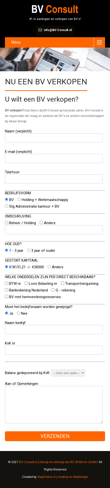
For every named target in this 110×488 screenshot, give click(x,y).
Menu (15, 42)
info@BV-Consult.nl (58, 30)
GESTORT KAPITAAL (21, 260)
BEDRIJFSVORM (18, 193)
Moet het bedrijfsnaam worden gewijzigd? (39, 307)
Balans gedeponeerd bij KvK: (45, 373)
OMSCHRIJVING (18, 216)
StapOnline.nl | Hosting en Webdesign (62, 477)
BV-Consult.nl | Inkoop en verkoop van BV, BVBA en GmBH (58, 462)
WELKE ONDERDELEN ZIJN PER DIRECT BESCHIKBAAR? (50, 277)
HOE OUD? (13, 244)
